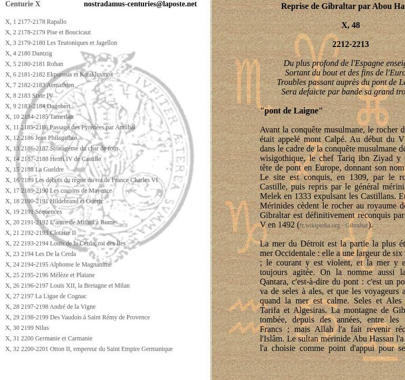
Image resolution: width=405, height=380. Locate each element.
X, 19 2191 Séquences (33, 211)
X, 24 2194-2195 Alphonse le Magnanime (58, 264)
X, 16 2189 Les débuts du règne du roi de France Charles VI (81, 180)
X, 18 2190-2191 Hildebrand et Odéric (54, 201)
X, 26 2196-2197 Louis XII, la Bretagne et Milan (67, 285)
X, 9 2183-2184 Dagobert (37, 106)
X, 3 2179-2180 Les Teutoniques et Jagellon (61, 42)
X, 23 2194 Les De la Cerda (40, 254)
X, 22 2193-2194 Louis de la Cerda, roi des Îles (65, 243)
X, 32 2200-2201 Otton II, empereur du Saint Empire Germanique (89, 349)
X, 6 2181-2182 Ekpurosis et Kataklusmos (59, 74)
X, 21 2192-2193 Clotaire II (40, 232)
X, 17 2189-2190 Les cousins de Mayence (58, 190)
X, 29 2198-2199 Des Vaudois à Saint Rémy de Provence (77, 317)
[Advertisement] (193, 370)
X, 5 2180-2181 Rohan (34, 64)
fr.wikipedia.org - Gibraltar (334, 225)
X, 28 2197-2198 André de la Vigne (50, 306)
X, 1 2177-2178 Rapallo (35, 21)
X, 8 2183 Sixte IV (29, 95)
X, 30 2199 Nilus (27, 327)
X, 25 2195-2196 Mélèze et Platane (50, 275)
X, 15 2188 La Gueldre (34, 169)
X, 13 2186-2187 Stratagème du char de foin (61, 148)
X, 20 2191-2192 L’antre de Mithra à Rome (60, 222)
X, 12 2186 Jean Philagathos (41, 137)
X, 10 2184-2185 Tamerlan (39, 116)
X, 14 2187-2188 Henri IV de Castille (53, 159)
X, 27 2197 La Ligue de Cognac (45, 296)
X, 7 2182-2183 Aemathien (39, 85)
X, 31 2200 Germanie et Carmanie (48, 338)
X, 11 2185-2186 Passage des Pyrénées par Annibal (70, 127)
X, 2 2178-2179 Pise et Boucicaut (48, 32)
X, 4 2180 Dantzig (28, 53)
